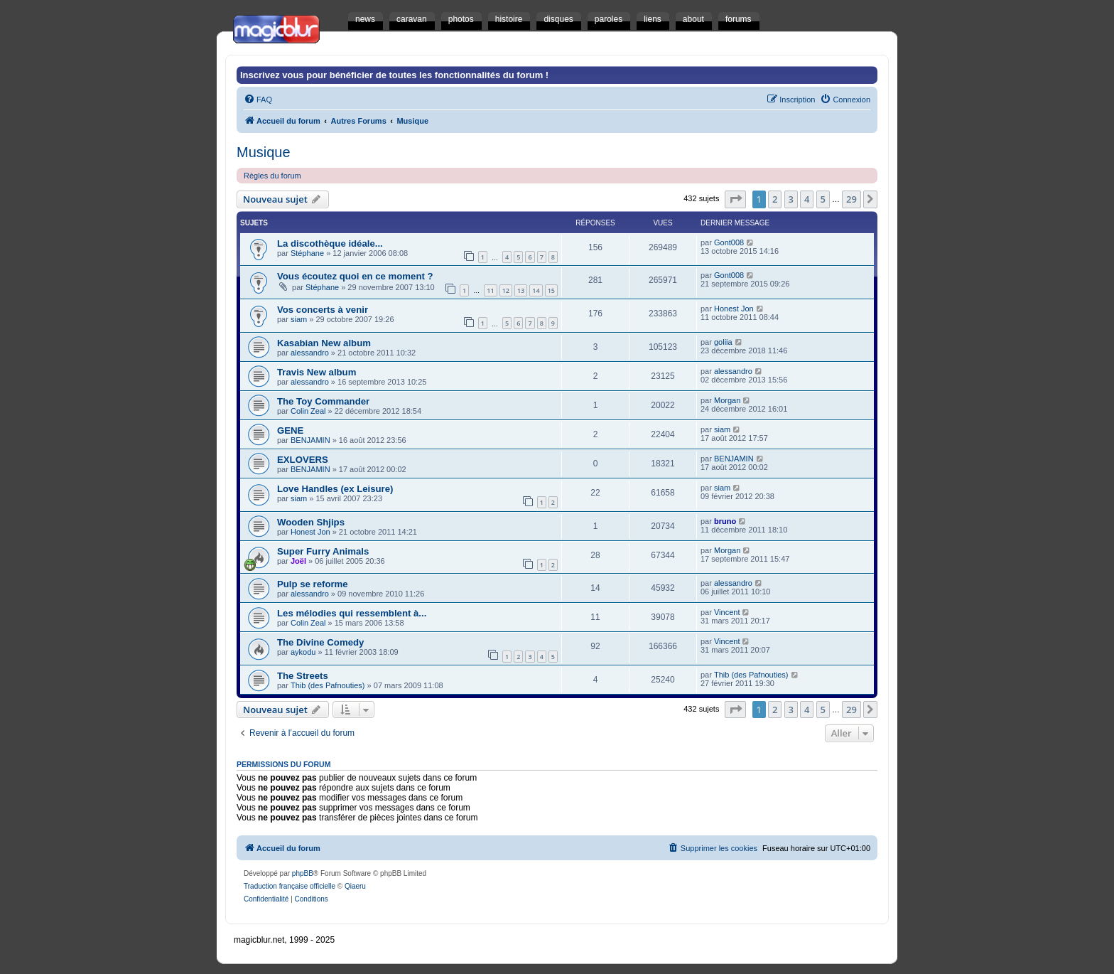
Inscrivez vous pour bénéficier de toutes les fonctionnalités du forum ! (394, 75)
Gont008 (729, 242)
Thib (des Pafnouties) (328, 685)
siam (299, 319)
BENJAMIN (310, 440)
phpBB (302, 873)
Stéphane (307, 253)
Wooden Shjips (311, 522)
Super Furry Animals (323, 551)
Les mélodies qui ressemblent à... (351, 613)
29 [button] (851, 199)
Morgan (727, 400)
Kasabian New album (324, 343)
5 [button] (823, 199)
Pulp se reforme (312, 584)
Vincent (727, 612)
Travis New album (316, 372)
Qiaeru (355, 886)
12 (505, 290)
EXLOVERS (302, 459)
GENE (290, 430)
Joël (298, 561)
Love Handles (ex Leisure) (335, 488)
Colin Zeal (308, 411)
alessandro (310, 352)
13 (520, 290)
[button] (735, 199)
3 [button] (791, 199)
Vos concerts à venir (322, 309)
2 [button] (774, 199)
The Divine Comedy (320, 642)
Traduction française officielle (289, 886)
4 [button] (806, 199)
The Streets (302, 675)
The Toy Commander (323, 401)
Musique (264, 152)
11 (490, 290)
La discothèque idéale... (330, 243)
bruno (725, 521)
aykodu (303, 652)
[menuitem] (258, 99)
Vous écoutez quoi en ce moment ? (355, 276)
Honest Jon (734, 308)
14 (535, 290)
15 (551, 290)
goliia (723, 342)
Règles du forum (272, 175)
